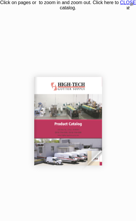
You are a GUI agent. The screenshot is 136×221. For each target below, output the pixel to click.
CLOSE (128, 2)
